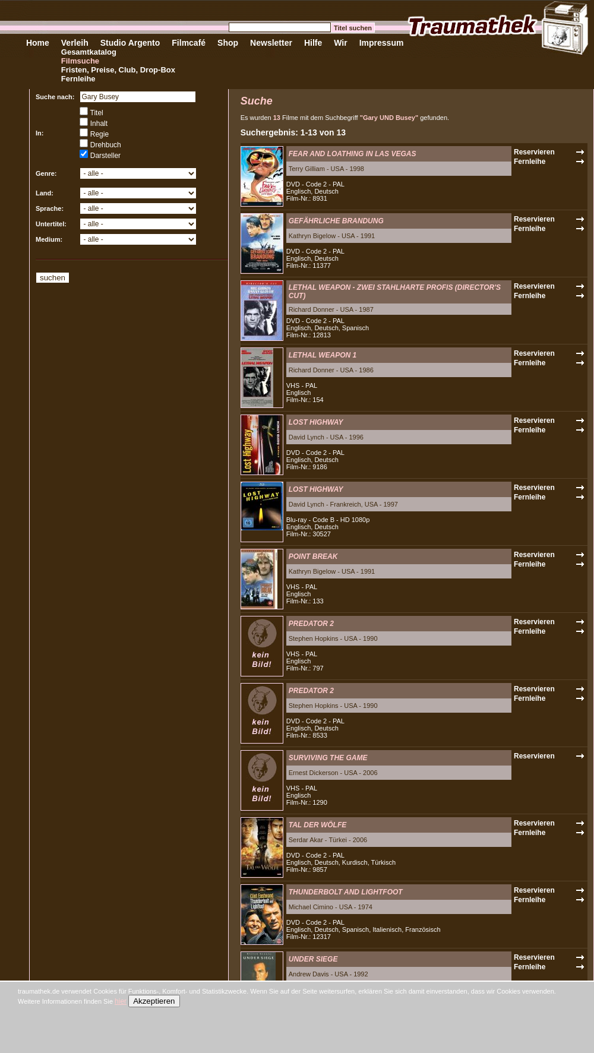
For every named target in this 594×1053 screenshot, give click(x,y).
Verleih (75, 43)
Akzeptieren (154, 1001)
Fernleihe (78, 78)
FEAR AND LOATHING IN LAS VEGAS (352, 154)
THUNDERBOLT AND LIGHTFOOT (346, 892)
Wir (340, 43)
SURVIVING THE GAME (328, 758)
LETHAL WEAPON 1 (322, 355)
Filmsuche (80, 60)
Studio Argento (130, 43)
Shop (227, 43)
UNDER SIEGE (313, 959)
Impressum (381, 43)
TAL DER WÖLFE (318, 825)
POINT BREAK (313, 556)
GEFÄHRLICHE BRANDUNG (336, 221)
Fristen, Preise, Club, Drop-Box (118, 69)
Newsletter (271, 43)
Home (37, 43)
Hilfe (313, 43)
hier (121, 1001)
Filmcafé (189, 43)
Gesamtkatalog (88, 52)
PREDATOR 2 (311, 623)
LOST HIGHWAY (316, 422)
